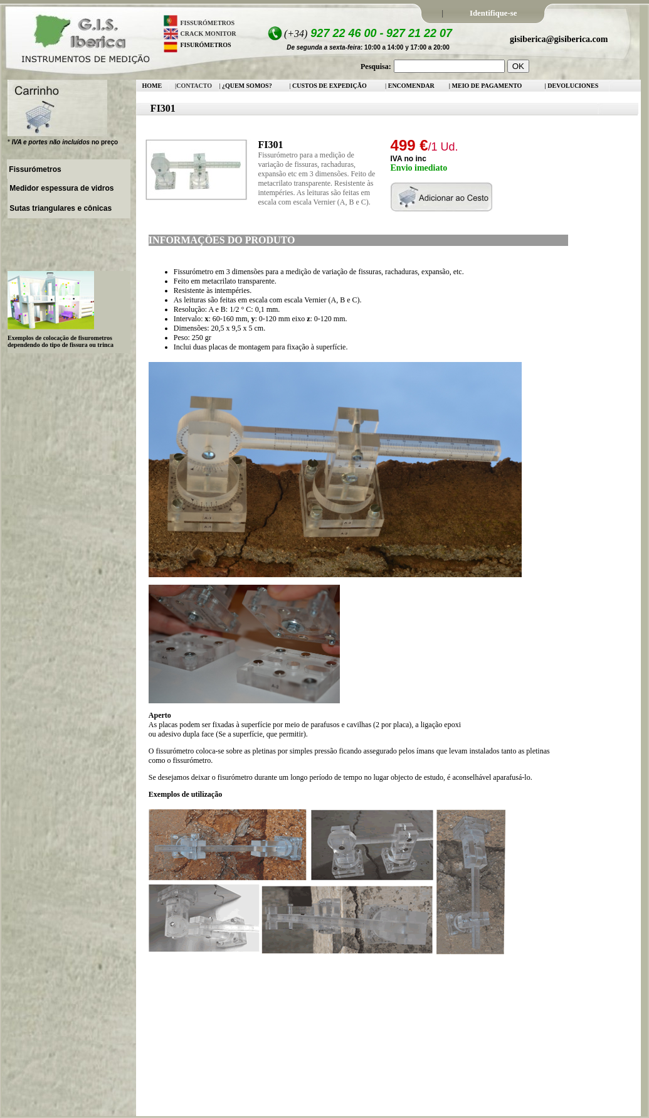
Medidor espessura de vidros (60, 188)
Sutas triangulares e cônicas (60, 208)
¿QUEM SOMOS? (247, 85)
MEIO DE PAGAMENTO (487, 85)
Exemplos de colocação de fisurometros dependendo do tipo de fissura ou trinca (60, 341)
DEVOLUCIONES (572, 85)
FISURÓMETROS (206, 44)
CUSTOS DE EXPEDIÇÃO (329, 85)
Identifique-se (493, 13)
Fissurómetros (34, 169)
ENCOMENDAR (411, 85)
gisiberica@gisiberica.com (559, 39)
